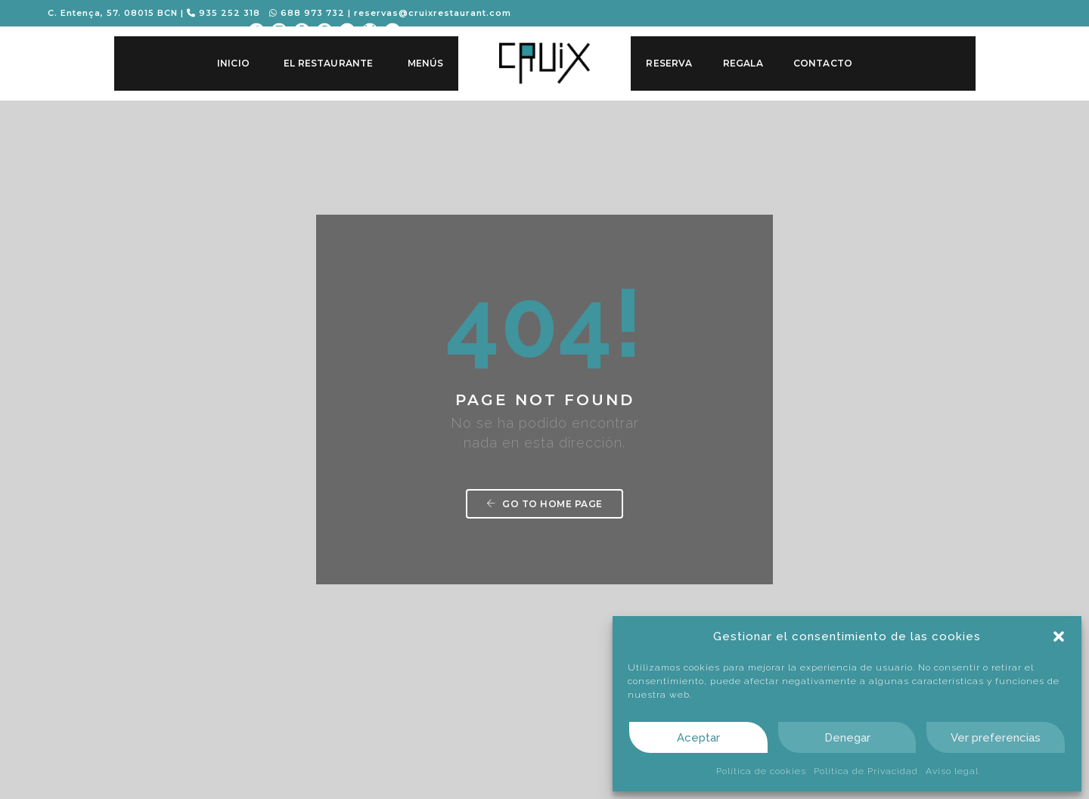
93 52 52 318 (382, 700)
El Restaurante (329, 63)
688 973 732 (308, 13)
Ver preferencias (996, 738)
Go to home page (544, 389)
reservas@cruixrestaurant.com (434, 13)
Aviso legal (952, 771)
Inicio (232, 63)
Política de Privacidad (866, 771)
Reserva (669, 63)
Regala (742, 63)
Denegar (847, 738)
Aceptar (698, 738)
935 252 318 (225, 13)
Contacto (822, 63)
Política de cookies (761, 771)
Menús (425, 63)
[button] (1058, 636)
